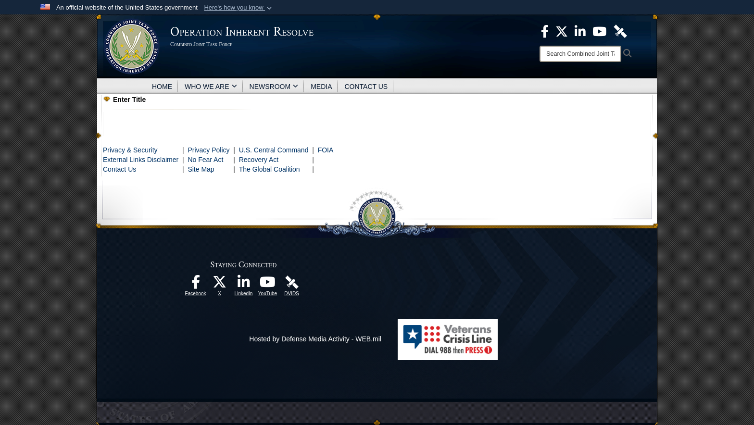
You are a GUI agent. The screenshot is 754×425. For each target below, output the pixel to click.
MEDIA (321, 86)
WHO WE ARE (211, 86)
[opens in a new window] (196, 284)
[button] (239, 7)
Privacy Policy (208, 150)
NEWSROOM (274, 86)
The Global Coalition (269, 169)
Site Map (201, 169)
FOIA (326, 150)
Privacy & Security (130, 150)
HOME (162, 86)
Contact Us (119, 169)
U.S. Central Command (274, 150)
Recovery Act (258, 159)
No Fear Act (205, 159)
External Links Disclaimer (140, 159)
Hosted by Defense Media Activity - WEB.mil (315, 339)
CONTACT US (366, 86)
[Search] (580, 54)
